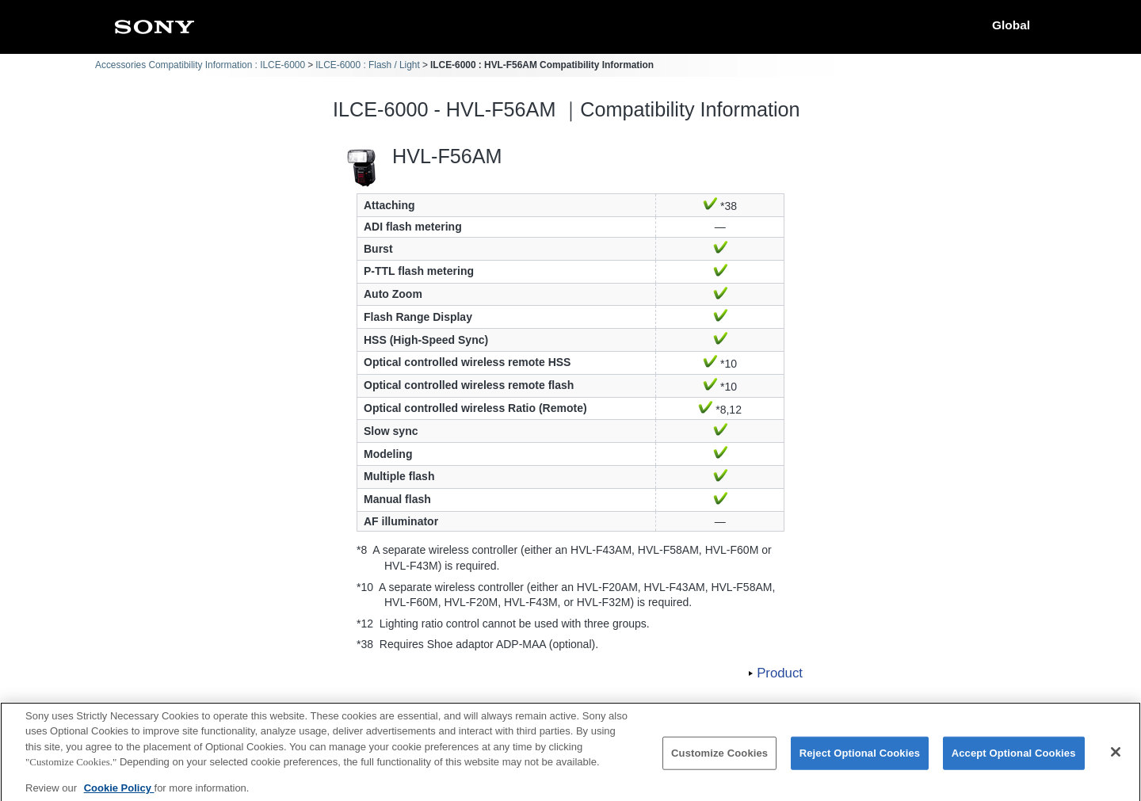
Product (780, 673)
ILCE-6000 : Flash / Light (367, 65)
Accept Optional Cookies (1014, 760)
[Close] (1115, 759)
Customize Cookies (719, 760)
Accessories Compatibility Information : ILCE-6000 (200, 65)
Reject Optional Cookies (860, 760)
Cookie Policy (119, 795)
